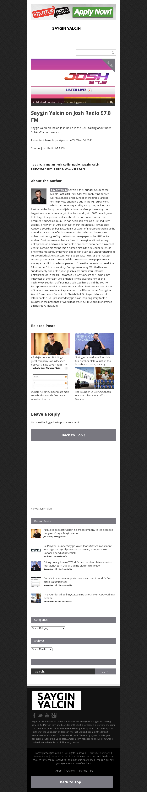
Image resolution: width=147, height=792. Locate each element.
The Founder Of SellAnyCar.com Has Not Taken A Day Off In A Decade (93, 395)
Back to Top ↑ (73, 435)
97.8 (42, 164)
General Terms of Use (63, 756)
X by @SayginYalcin (41, 508)
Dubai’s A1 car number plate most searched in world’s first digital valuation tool (50, 395)
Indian (50, 164)
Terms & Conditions (99, 753)
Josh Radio (63, 164)
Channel (70, 770)
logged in (51, 422)
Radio (110, 64)
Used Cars (78, 169)
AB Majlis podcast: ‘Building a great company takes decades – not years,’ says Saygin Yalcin (49, 361)
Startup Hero (86, 770)
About (59, 770)
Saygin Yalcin (90, 164)
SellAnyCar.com (41, 169)
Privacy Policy (41, 756)
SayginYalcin (59, 190)
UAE (67, 169)
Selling (58, 169)
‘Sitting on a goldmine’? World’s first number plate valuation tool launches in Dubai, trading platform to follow (93, 363)
